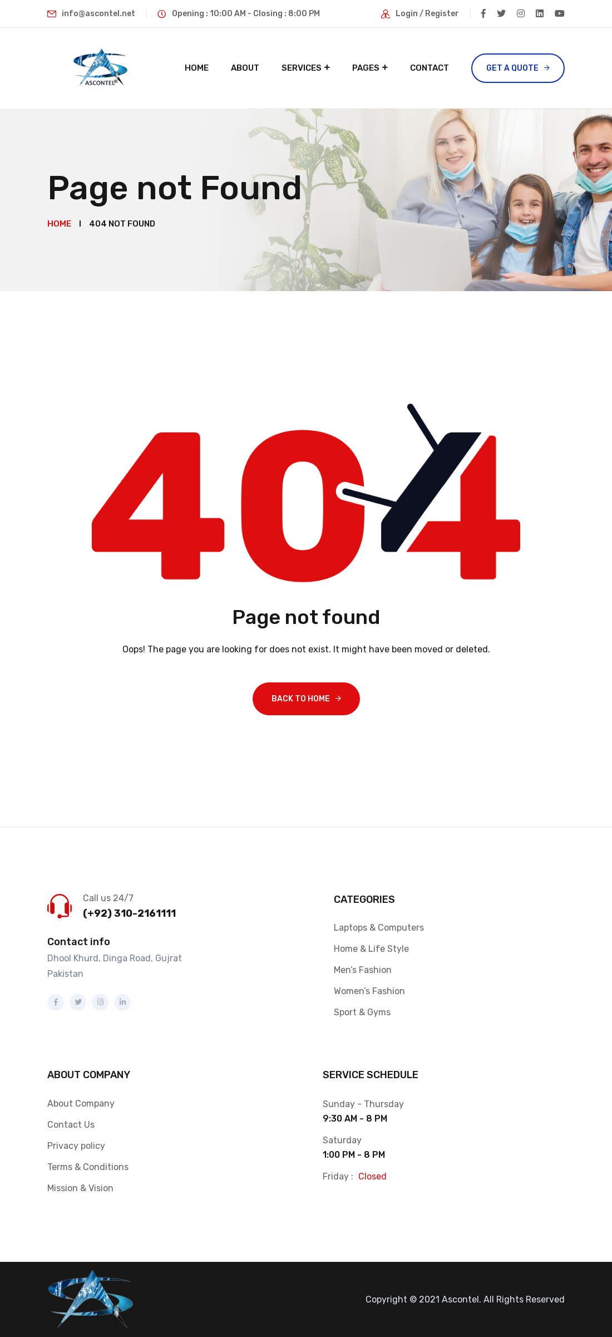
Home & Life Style (371, 948)
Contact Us (71, 1124)
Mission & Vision (80, 1188)
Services (302, 68)
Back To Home (301, 699)
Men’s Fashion (363, 970)
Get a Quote (512, 68)
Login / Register (427, 13)
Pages (365, 68)
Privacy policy (76, 1146)
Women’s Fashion (369, 991)
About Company (81, 1103)
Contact (429, 68)
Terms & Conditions (88, 1167)
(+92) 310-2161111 (129, 913)
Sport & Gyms (362, 1012)
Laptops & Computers (379, 927)
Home (197, 68)
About (245, 68)
